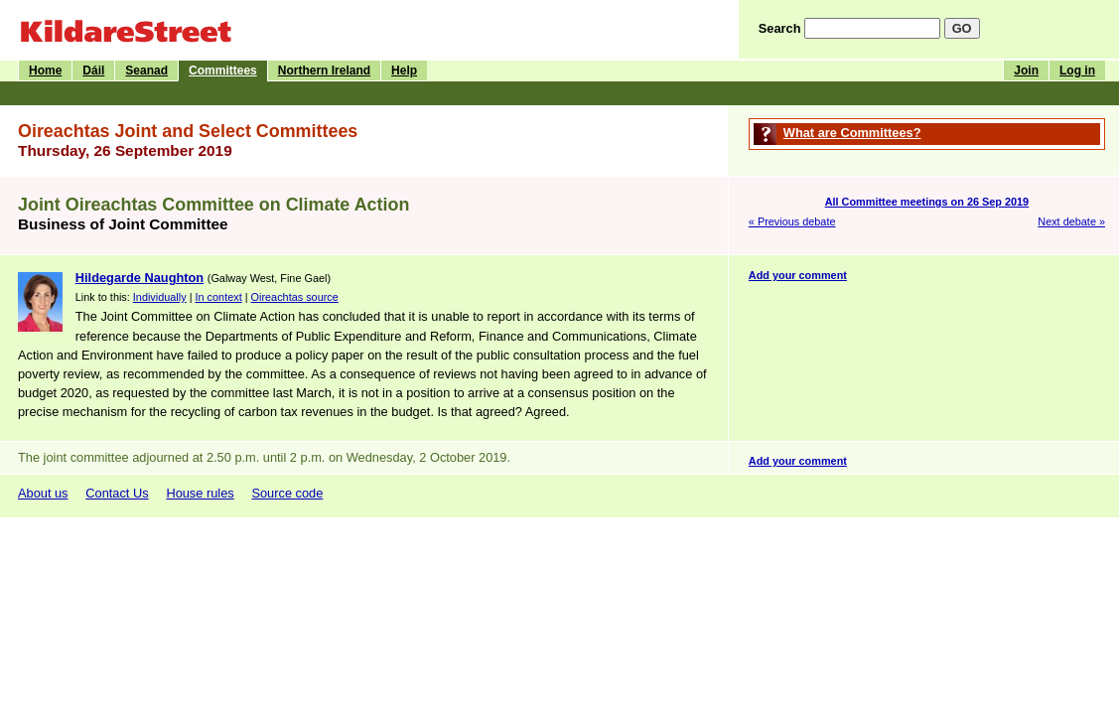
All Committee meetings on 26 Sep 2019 (927, 202)
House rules (199, 493)
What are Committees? (852, 132)
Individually (160, 297)
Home (45, 70)
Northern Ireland (324, 70)
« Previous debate (792, 221)
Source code (287, 493)
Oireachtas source (295, 297)
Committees (223, 70)
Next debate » (1071, 221)
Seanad (146, 70)
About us (43, 493)
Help (404, 70)
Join (1026, 70)
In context (219, 297)
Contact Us (116, 493)
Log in (1077, 70)
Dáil (93, 70)
